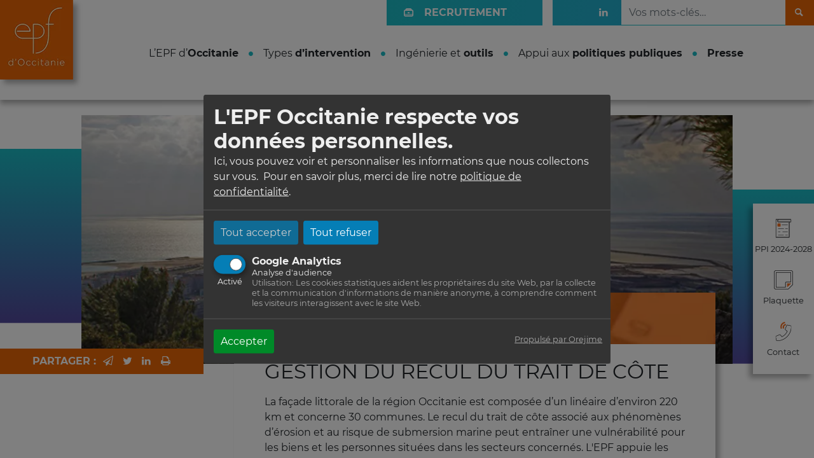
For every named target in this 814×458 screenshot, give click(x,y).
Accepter (244, 341)
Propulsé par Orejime (558, 339)
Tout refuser (340, 232)
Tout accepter (256, 232)
